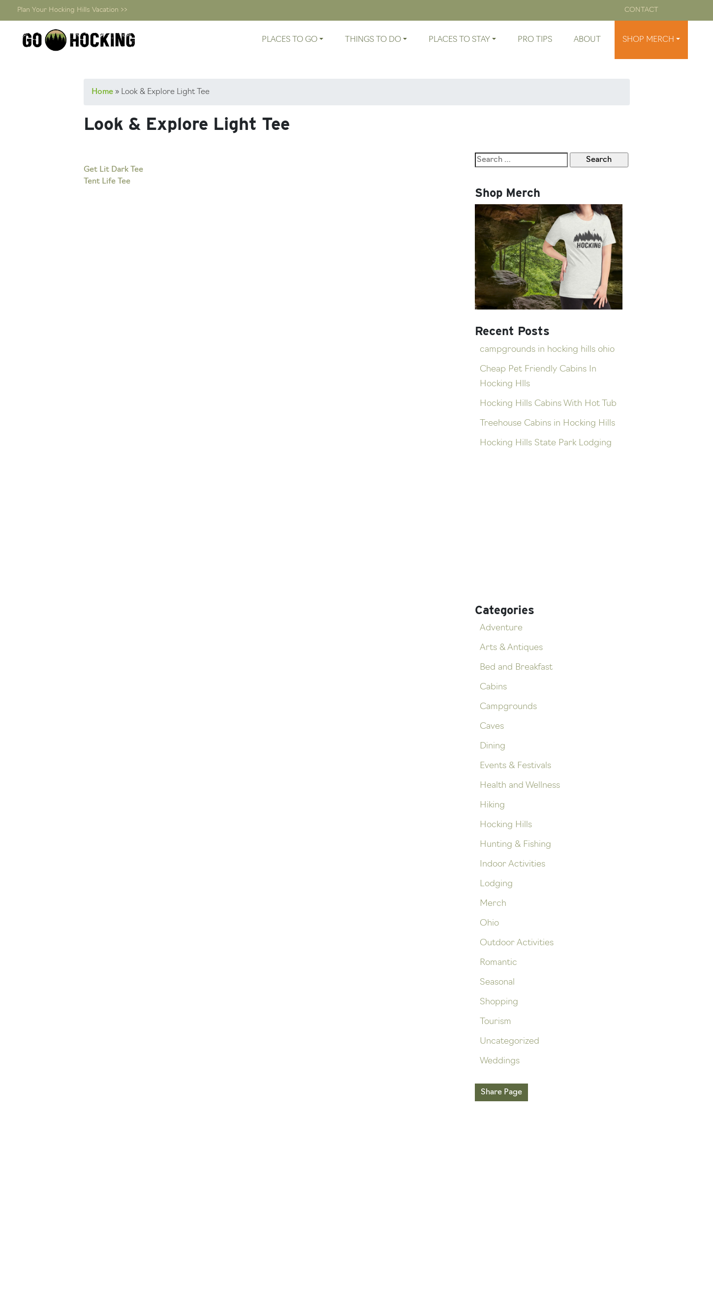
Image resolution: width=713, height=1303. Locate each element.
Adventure (501, 628)
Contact (641, 10)
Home (102, 92)
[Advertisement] (263, 260)
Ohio (489, 923)
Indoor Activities (512, 864)
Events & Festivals (515, 766)
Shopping (499, 1002)
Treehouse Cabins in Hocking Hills (547, 423)
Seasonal (497, 982)
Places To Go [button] (289, 40)
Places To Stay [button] (459, 40)
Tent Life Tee (107, 182)
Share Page (501, 1092)
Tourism (495, 1021)
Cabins (493, 687)
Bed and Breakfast (516, 667)
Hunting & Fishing (515, 844)
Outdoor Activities (517, 943)
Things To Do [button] (373, 40)
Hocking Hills (506, 825)
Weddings (500, 1061)
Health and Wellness (520, 785)
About (587, 40)
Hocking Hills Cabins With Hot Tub (548, 403)
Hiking (492, 805)
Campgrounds (508, 707)
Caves (492, 726)
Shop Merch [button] (648, 40)
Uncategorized (509, 1041)
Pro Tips (535, 40)
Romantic (498, 962)
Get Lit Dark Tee (113, 170)
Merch (493, 903)
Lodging (496, 884)
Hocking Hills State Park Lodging (546, 443)
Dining (492, 746)
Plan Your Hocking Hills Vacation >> (72, 10)
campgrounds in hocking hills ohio (547, 349)
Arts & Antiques (511, 647)
